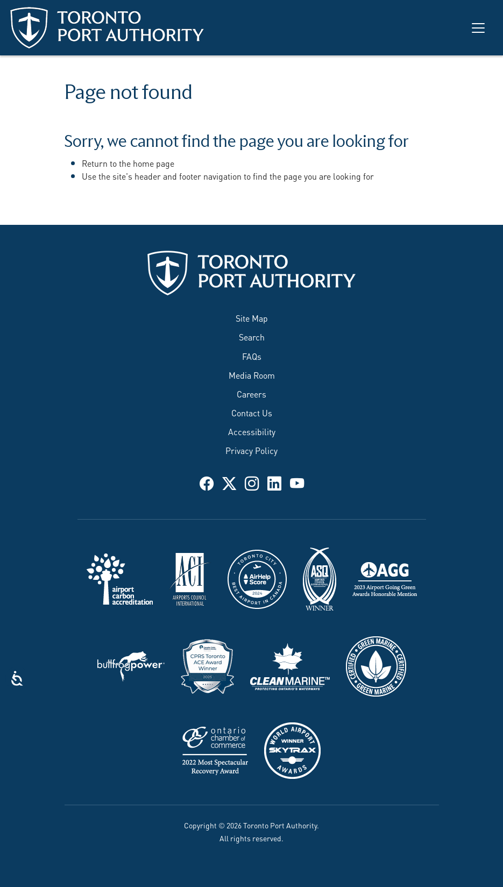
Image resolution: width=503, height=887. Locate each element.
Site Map (252, 317)
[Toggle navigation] (478, 28)
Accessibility (251, 431)
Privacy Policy (251, 450)
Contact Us (251, 412)
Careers (251, 393)
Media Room (252, 374)
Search (252, 336)
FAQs (251, 356)
